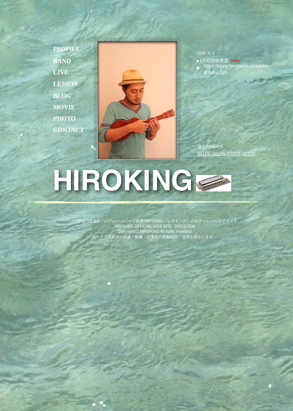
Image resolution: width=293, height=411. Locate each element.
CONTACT (68, 130)
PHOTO (64, 118)
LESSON (65, 83)
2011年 (204, 153)
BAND (62, 61)
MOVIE (64, 107)
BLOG (62, 96)
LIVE (204, 60)
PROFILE (66, 48)
